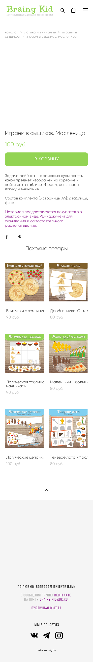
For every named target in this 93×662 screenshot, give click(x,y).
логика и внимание (40, 32)
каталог (11, 32)
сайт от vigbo (46, 650)
